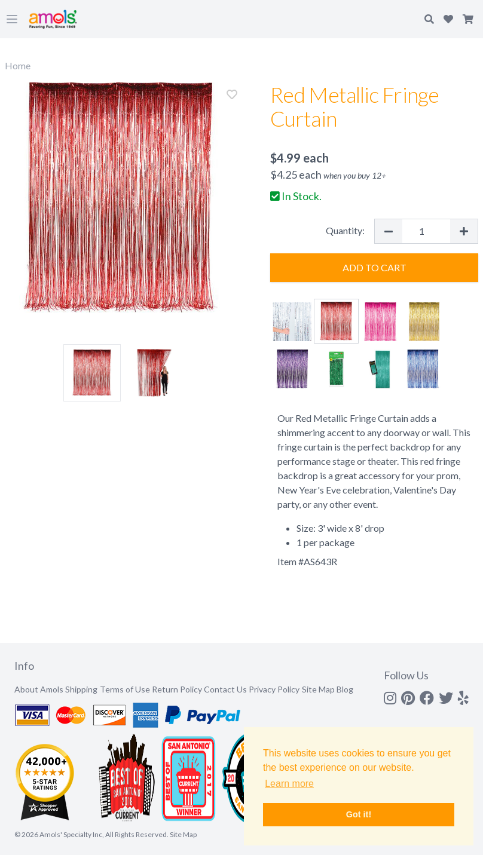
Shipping (81, 689)
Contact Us (225, 689)
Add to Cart (374, 267)
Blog (345, 689)
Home (17, 65)
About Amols (38, 689)
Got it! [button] (358, 814)
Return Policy (177, 689)
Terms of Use (125, 689)
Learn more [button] (289, 784)
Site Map (318, 689)
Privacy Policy (274, 689)
